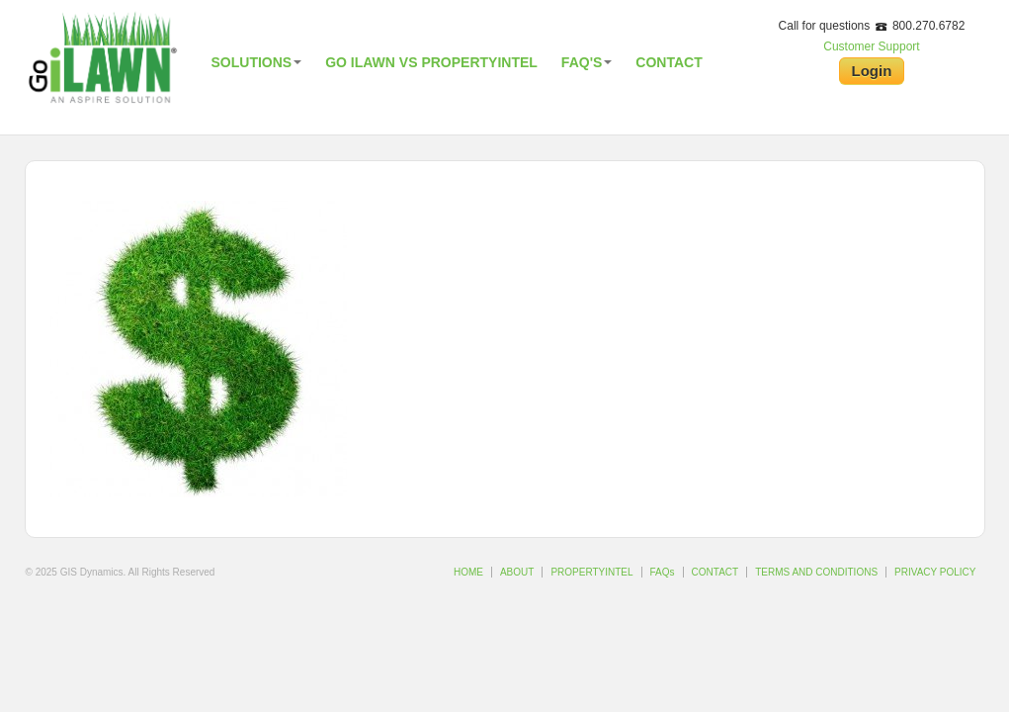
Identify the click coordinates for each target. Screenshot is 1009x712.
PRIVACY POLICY (934, 572)
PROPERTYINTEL (591, 572)
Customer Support (871, 46)
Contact (668, 62)
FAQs (662, 572)
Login (872, 70)
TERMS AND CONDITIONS (816, 572)
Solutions (256, 62)
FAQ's (586, 62)
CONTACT (715, 572)
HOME (468, 572)
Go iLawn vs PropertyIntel (431, 62)
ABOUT (517, 572)
